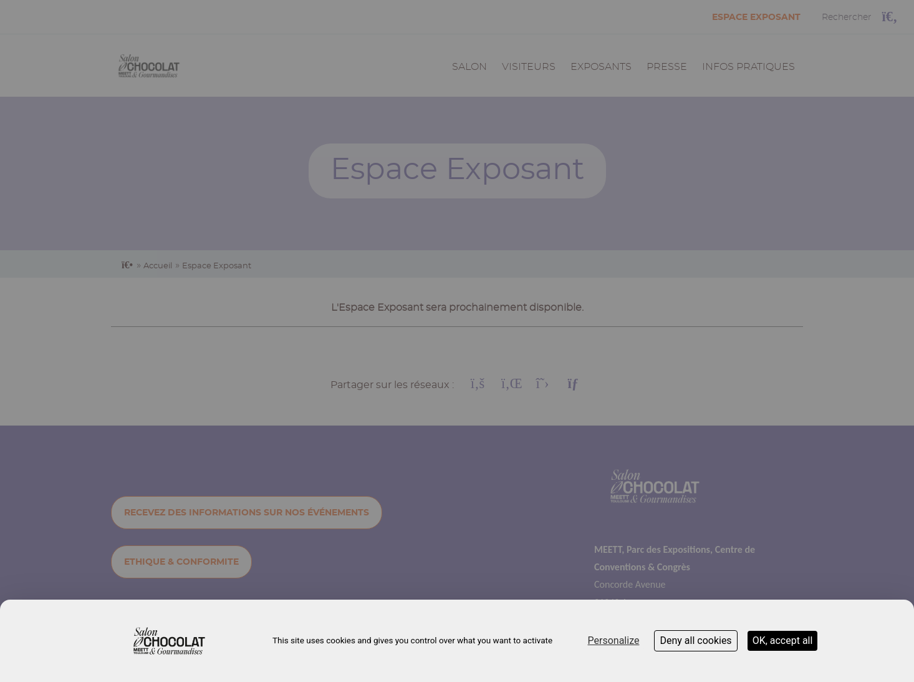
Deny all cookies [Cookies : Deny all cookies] (695, 640)
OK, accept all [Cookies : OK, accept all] (783, 640)
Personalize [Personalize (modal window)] (614, 640)
